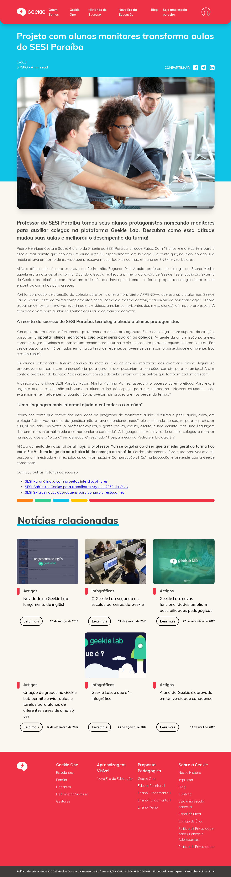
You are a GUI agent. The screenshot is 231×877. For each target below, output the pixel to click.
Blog (154, 9)
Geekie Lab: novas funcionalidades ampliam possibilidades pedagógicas (186, 604)
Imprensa (186, 780)
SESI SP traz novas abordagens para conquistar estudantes (74, 492)
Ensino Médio (148, 807)
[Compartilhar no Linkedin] (212, 68)
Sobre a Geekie (193, 764)
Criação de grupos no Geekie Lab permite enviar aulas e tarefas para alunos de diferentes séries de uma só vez (50, 704)
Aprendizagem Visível (111, 767)
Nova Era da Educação (115, 778)
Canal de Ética (190, 814)
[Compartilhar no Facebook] (195, 68)
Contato (185, 794)
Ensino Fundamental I (154, 793)
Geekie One (67, 764)
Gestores (63, 801)
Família (61, 780)
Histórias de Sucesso (72, 794)
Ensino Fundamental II (154, 800)
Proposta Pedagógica (149, 767)
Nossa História (190, 772)
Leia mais (31, 621)
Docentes (63, 787)
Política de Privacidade (196, 847)
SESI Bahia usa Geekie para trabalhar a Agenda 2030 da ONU (76, 486)
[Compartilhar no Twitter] (203, 68)
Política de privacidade (32, 871)
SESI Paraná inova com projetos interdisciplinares (67, 481)
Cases (22, 62)
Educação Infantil (151, 786)
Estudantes (65, 772)
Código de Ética (191, 821)
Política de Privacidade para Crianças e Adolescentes (196, 834)
